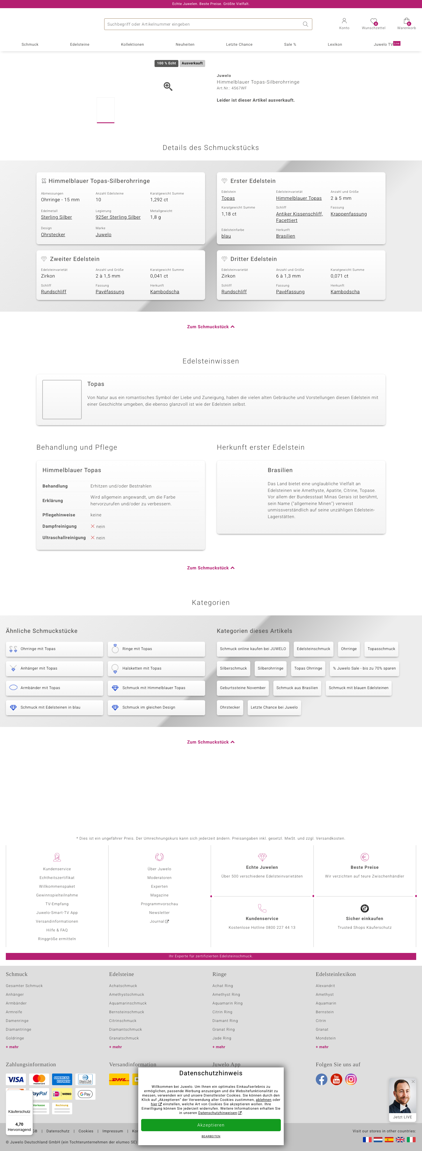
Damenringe (17, 1021)
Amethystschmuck (126, 995)
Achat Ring (222, 986)
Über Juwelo (159, 869)
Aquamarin (326, 1003)
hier (154, 1104)
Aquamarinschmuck (128, 1003)
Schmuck (30, 44)
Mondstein (326, 1038)
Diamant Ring (225, 1021)
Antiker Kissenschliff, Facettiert (299, 272)
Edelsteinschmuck (313, 703)
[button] (344, 24)
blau (226, 290)
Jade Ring (221, 1038)
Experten (159, 886)
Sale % (290, 44)
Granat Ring (223, 1029)
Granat (322, 1029)
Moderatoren (160, 878)
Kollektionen (132, 44)
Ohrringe (349, 703)
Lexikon (335, 44)
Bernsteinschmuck (126, 1012)
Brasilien (285, 290)
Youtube (336, 1079)
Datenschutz (58, 1131)
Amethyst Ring (226, 995)
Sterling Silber (56, 271)
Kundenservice (57, 869)
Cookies (86, 1131)
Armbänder (16, 1003)
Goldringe (15, 1038)
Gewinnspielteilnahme (57, 895)
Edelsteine (79, 44)
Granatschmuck (124, 1038)
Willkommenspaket (57, 886)
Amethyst (325, 995)
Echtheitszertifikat (57, 878)
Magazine (159, 895)
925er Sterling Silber (118, 271)
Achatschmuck (123, 986)
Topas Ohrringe (308, 723)
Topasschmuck (381, 703)
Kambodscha (164, 346)
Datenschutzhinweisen (217, 1113)
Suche (306, 24)
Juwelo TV (387, 44)
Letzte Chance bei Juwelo (274, 762)
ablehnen (264, 1100)
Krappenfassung (349, 268)
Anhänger (15, 995)
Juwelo (104, 288)
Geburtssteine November (243, 742)
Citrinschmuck (122, 1021)
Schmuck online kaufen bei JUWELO (253, 703)
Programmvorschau (159, 904)
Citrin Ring (222, 1012)
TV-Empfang (57, 904)
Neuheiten (185, 44)
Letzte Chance (239, 44)
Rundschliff (53, 346)
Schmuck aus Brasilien (297, 742)
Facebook (321, 1079)
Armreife (14, 1012)
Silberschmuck (233, 723)
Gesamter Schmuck (24, 986)
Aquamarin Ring (227, 1003)
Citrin (321, 1021)
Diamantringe (18, 1029)
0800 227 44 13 (281, 928)
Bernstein (325, 1012)
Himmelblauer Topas (299, 252)
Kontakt (139, 1131)
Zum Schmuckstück (208, 381)
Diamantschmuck (125, 1029)
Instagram (351, 1079)
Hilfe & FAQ (57, 930)
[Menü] (29, 1093)
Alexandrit (325, 986)
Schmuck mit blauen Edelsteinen (359, 742)
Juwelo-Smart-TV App (57, 913)
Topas (228, 252)
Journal (157, 921)
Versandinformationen (57, 921)
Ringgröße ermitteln (57, 939)
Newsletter (159, 913)
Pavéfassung (110, 346)
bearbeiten (211, 1137)
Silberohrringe (270, 723)
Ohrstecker (53, 288)
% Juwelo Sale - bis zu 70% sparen (364, 723)
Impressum (112, 1131)
